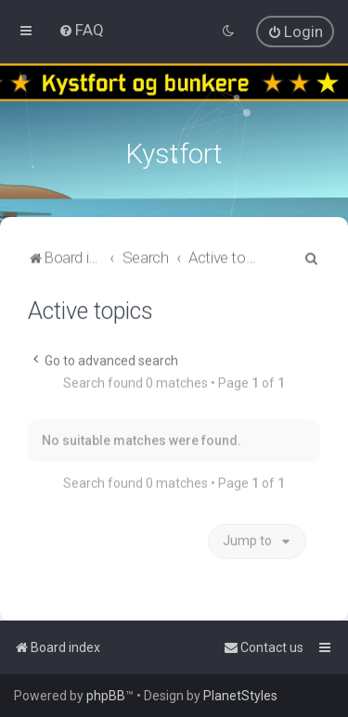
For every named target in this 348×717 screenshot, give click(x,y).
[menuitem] (81, 30)
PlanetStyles (240, 695)
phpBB (105, 695)
